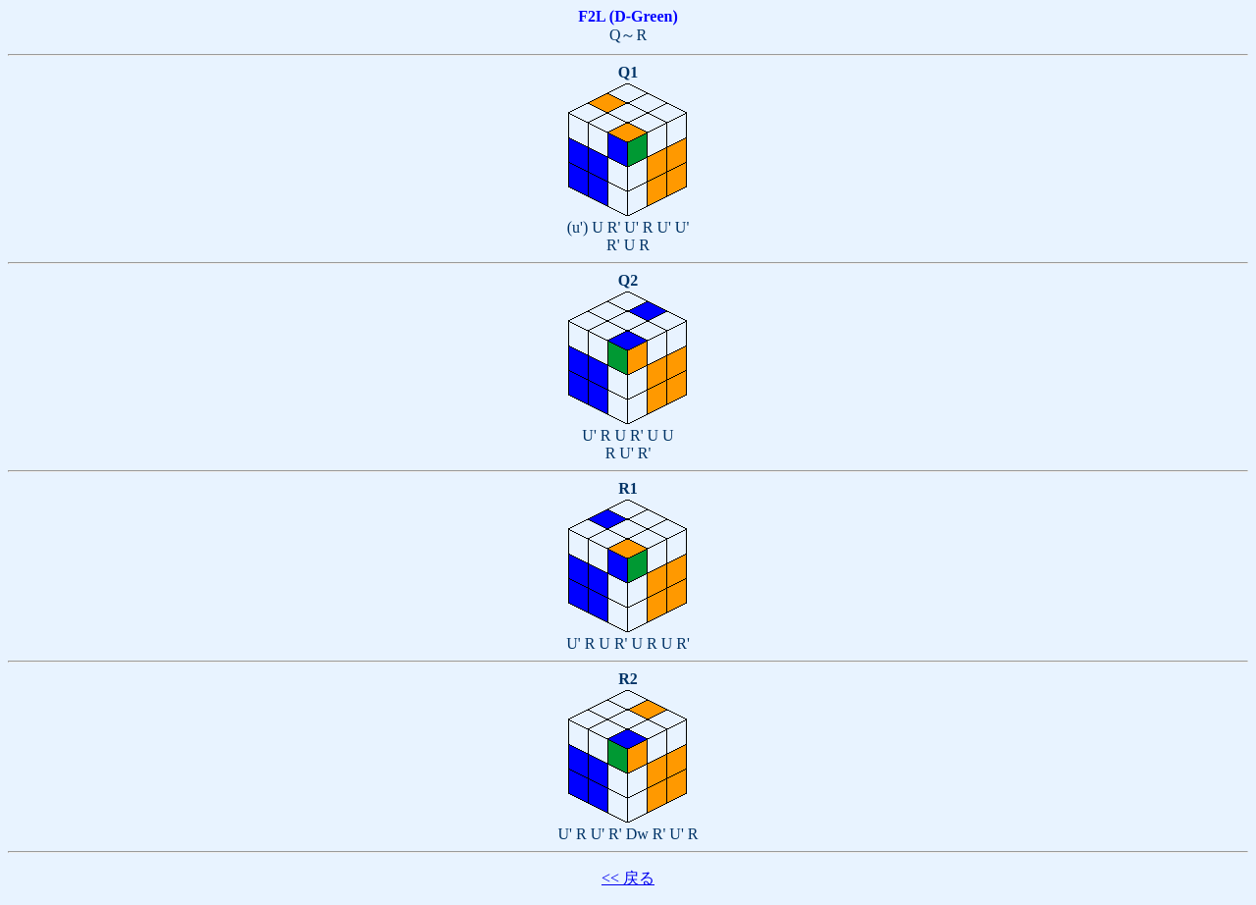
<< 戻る (628, 878)
